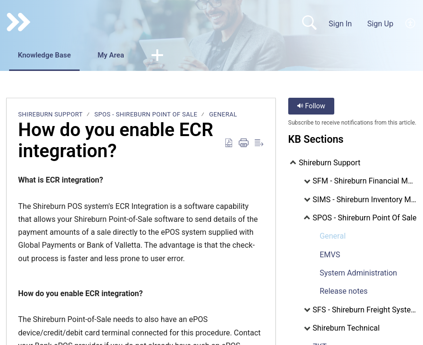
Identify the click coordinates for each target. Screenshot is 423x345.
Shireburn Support (50, 114)
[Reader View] (259, 144)
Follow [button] (311, 107)
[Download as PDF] (228, 144)
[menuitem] (411, 23)
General (223, 114)
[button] (178, 56)
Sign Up (380, 23)
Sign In (340, 23)
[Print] (243, 144)
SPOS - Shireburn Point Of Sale (146, 114)
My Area (128, 55)
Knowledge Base (51, 55)
